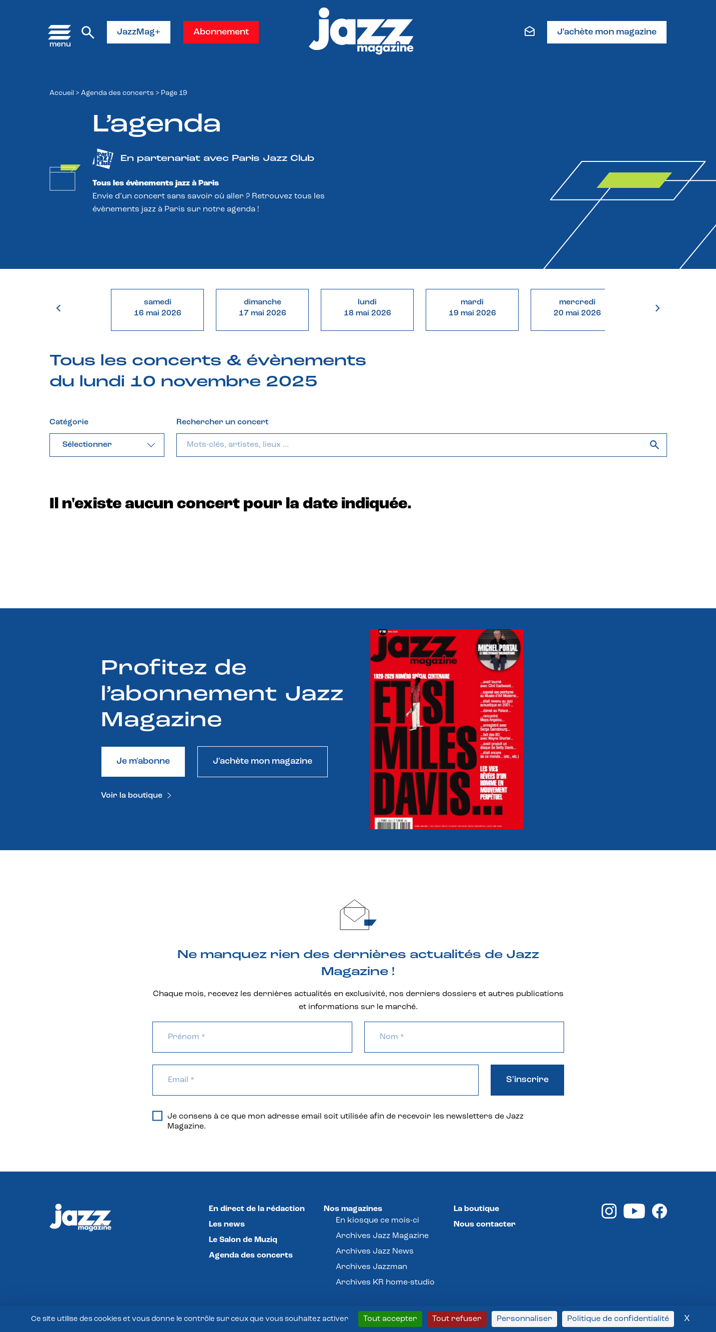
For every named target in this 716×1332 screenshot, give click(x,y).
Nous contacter (485, 1225)
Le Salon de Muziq (243, 1240)
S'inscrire (527, 1080)
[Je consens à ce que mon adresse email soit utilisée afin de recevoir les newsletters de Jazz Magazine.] (157, 1116)
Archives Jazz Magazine (382, 1236)
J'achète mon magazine (607, 32)
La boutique (476, 1209)
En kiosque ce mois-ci (377, 1221)
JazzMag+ (138, 32)
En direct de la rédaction (257, 1209)
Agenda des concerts (117, 93)
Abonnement (221, 32)
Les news (227, 1225)
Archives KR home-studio (385, 1283)
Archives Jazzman (371, 1267)
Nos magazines (353, 1209)
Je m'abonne (143, 761)
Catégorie (68, 422)
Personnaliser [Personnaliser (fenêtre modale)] (524, 1319)
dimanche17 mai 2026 (262, 307)
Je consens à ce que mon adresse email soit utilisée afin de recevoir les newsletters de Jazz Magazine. (338, 1121)
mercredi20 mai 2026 (577, 307)
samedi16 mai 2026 (157, 307)
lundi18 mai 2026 (367, 307)
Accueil (61, 93)
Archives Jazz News (375, 1252)
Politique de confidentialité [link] (618, 1319)
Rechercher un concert (222, 422)
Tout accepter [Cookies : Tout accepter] (390, 1319)
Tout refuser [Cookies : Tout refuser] (457, 1319)
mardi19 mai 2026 (472, 307)
